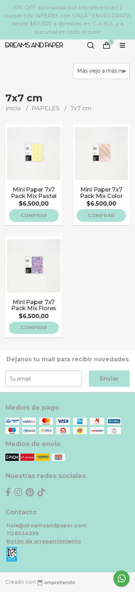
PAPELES (46, 108)
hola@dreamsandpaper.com (46, 525)
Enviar (109, 378)
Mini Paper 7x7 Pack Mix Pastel (34, 192)
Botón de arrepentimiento (43, 541)
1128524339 (22, 533)
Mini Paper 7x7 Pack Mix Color (101, 192)
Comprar (34, 215)
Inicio (13, 108)
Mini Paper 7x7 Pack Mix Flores (33, 305)
